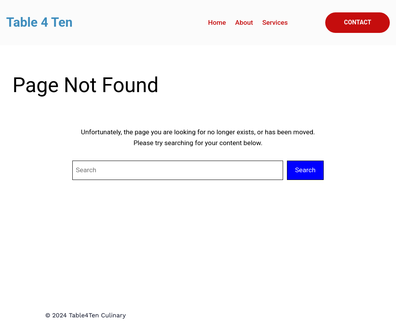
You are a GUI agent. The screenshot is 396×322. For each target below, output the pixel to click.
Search (305, 170)
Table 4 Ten (39, 22)
